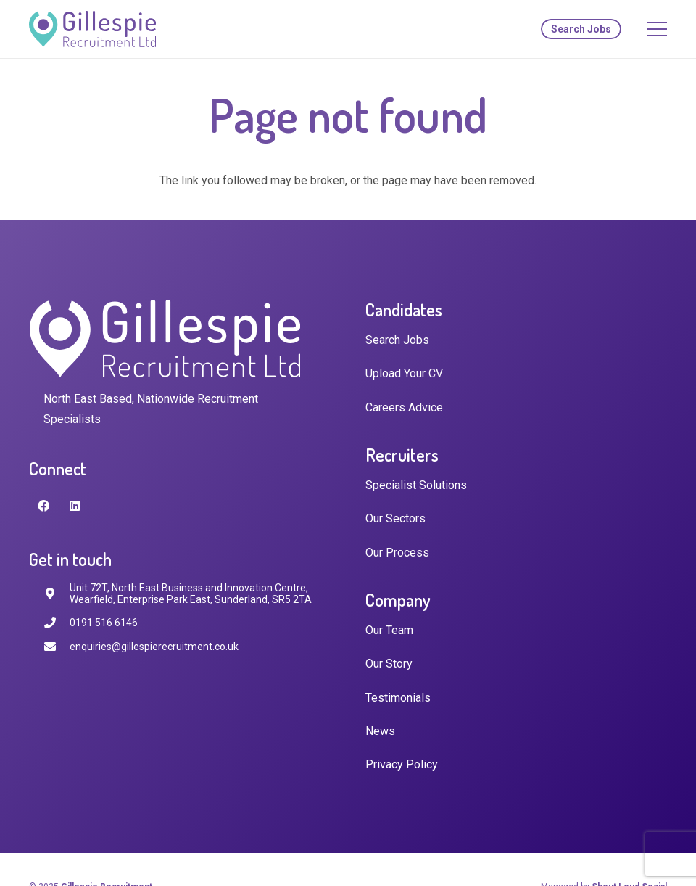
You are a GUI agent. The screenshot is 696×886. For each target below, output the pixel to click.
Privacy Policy (401, 764)
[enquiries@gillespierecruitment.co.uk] (57, 647)
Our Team (389, 630)
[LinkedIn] (74, 505)
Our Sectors (395, 518)
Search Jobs (397, 340)
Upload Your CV (404, 373)
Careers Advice (404, 407)
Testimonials (398, 698)
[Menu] (656, 29)
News (380, 731)
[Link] (92, 29)
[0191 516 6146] (57, 623)
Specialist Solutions (416, 485)
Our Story (389, 663)
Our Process (397, 552)
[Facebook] (43, 505)
